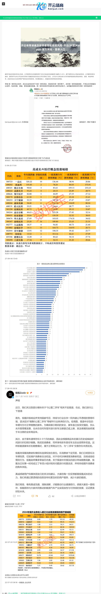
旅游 (37, 5)
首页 (24, 5)
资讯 (27, 5)
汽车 (40, 5)
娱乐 (30, 5)
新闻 (34, 5)
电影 (43, 5)
